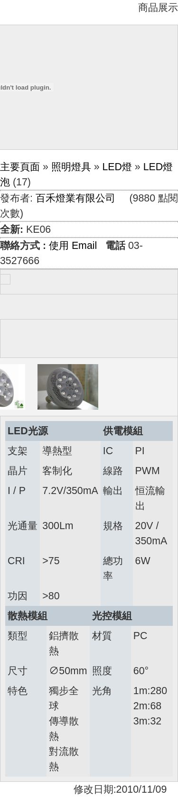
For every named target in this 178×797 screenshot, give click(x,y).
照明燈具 (71, 167)
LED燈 (117, 167)
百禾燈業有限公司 (75, 198)
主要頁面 (20, 167)
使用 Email (73, 245)
